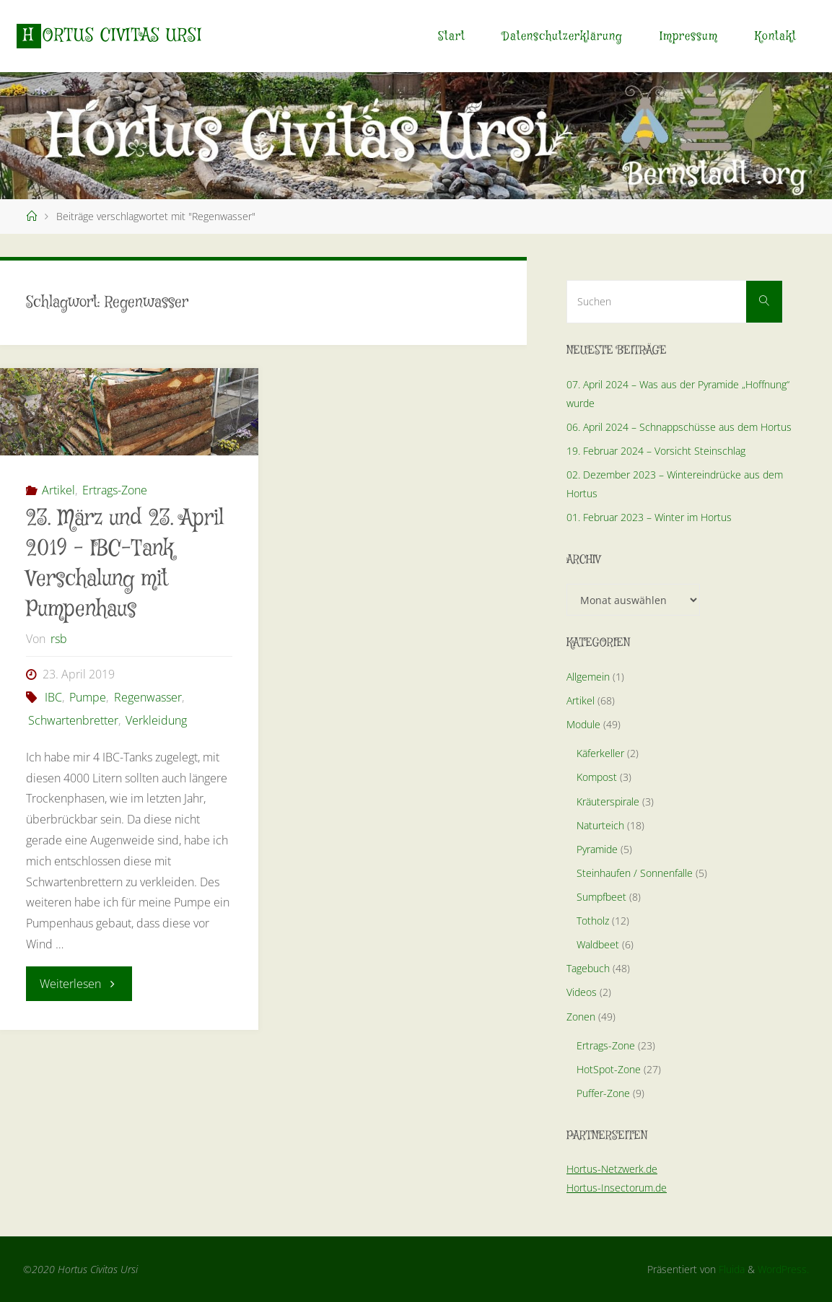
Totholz (593, 920)
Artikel (58, 490)
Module (583, 724)
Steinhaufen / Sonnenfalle (635, 873)
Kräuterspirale (608, 801)
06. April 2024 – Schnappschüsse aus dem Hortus (679, 427)
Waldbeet (598, 944)
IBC (53, 697)
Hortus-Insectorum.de (616, 1187)
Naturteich (600, 825)
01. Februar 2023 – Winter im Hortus (649, 517)
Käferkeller (600, 753)
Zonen (580, 1016)
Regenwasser (148, 697)
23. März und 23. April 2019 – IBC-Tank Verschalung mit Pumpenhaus (125, 564)
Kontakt (776, 36)
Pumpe (87, 697)
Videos (581, 992)
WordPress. (783, 1269)
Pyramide (597, 849)
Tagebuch (588, 968)
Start (451, 36)
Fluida (730, 1269)
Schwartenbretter (73, 720)
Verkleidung (156, 720)
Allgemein (588, 676)
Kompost (597, 777)
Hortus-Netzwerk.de (611, 1169)
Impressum (689, 36)
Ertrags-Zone (114, 490)
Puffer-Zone (603, 1093)
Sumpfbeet (601, 897)
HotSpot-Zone (609, 1069)
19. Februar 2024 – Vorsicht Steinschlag (655, 451)
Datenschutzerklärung (562, 36)
